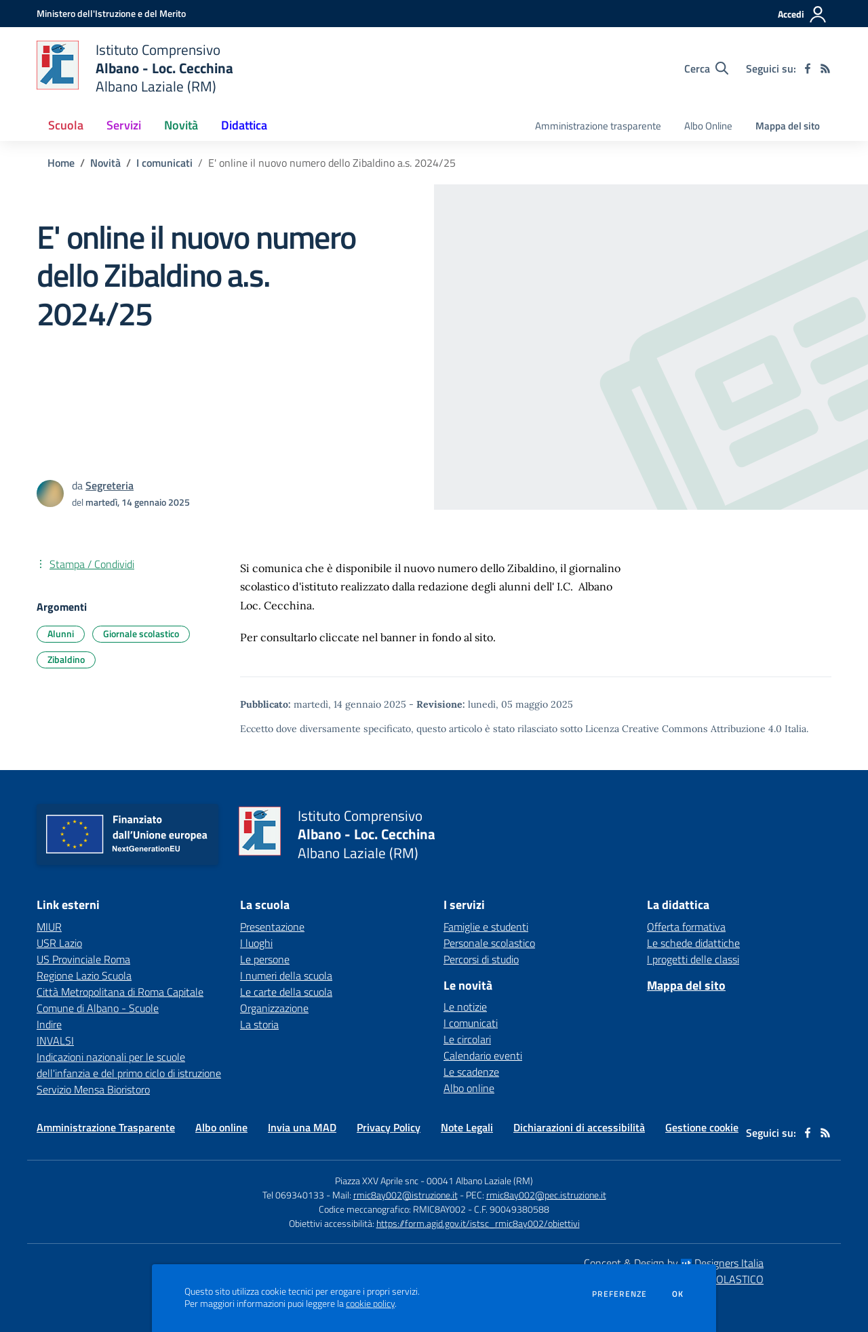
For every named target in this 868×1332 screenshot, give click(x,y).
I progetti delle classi (693, 959)
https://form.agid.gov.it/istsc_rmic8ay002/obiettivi (478, 1223)
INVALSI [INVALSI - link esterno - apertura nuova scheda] (55, 1040)
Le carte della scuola (286, 992)
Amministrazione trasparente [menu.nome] (598, 126)
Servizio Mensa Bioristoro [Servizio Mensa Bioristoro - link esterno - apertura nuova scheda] (93, 1089)
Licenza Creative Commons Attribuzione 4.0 (683, 729)
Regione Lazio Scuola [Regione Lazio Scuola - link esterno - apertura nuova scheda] (84, 975)
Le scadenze (471, 1072)
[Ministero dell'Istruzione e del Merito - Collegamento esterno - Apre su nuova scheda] (111, 13)
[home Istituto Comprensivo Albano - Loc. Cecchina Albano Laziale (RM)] (135, 68)
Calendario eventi (482, 1055)
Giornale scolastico (141, 633)
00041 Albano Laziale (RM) (480, 1180)
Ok (678, 1294)
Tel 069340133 (293, 1195)
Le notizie (465, 1006)
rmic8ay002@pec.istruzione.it (546, 1195)
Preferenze (619, 1294)
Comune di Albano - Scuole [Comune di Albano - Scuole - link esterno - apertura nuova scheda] (98, 1008)
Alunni (60, 633)
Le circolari (467, 1039)
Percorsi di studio (481, 959)
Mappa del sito (787, 126)
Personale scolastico (489, 943)
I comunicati (164, 163)
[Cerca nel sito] (706, 68)
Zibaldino (66, 659)
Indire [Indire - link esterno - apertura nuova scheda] (49, 1024)
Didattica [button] (244, 125)
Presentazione (272, 927)
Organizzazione (274, 1008)
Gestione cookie (701, 1127)
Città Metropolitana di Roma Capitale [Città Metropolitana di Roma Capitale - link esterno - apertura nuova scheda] (120, 992)
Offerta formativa (686, 927)
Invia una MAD (302, 1127)
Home (61, 163)
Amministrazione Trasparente (106, 1127)
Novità (105, 163)
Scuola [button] (65, 125)
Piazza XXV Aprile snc (376, 1180)
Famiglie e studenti (485, 927)
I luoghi (256, 943)
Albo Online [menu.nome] (708, 126)
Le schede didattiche (693, 943)
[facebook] (808, 68)
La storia (259, 1024)
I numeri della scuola (286, 975)
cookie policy (370, 1303)
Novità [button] (181, 125)
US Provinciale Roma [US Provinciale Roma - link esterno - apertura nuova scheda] (83, 959)
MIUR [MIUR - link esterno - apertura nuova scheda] (49, 927)
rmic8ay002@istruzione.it (405, 1195)
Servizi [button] (123, 125)
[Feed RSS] (825, 68)
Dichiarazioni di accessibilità (579, 1127)
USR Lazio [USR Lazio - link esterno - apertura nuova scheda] (59, 943)
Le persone (265, 959)
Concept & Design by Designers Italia (674, 1263)
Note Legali (467, 1127)
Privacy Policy (388, 1127)
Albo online (468, 1088)
